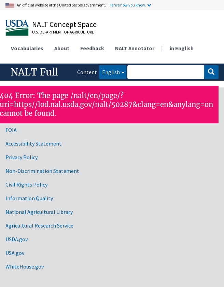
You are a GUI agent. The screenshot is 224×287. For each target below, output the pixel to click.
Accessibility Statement (33, 143)
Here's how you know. (127, 5)
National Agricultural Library (39, 211)
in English (182, 48)
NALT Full (34, 72)
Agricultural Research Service (39, 225)
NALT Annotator (134, 48)
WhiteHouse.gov (24, 266)
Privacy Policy (21, 157)
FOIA (11, 129)
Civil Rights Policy (26, 184)
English (109, 72)
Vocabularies (27, 48)
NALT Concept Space (64, 24)
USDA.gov (16, 239)
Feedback (92, 48)
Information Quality (29, 198)
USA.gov (14, 252)
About (61, 48)
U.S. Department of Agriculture (63, 32)
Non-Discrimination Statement (42, 170)
